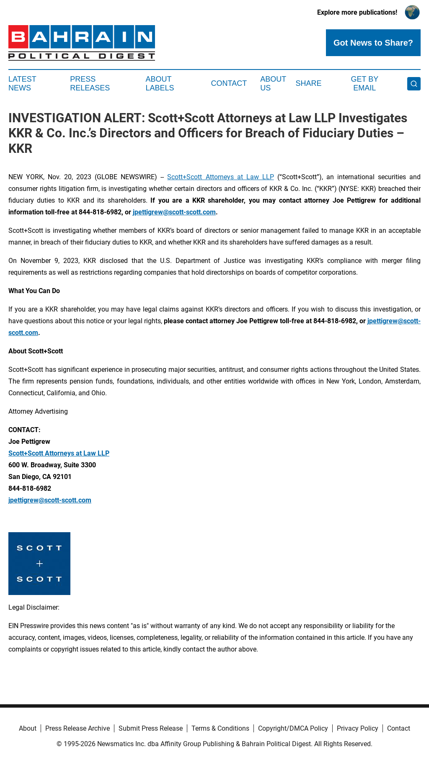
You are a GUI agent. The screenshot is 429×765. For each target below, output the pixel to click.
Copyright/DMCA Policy (293, 728)
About (27, 728)
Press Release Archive (77, 728)
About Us (273, 84)
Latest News (22, 84)
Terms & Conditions (220, 728)
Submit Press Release (151, 728)
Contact (229, 83)
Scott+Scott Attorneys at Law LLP (220, 177)
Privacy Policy (357, 728)
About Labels (160, 84)
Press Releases (90, 84)
